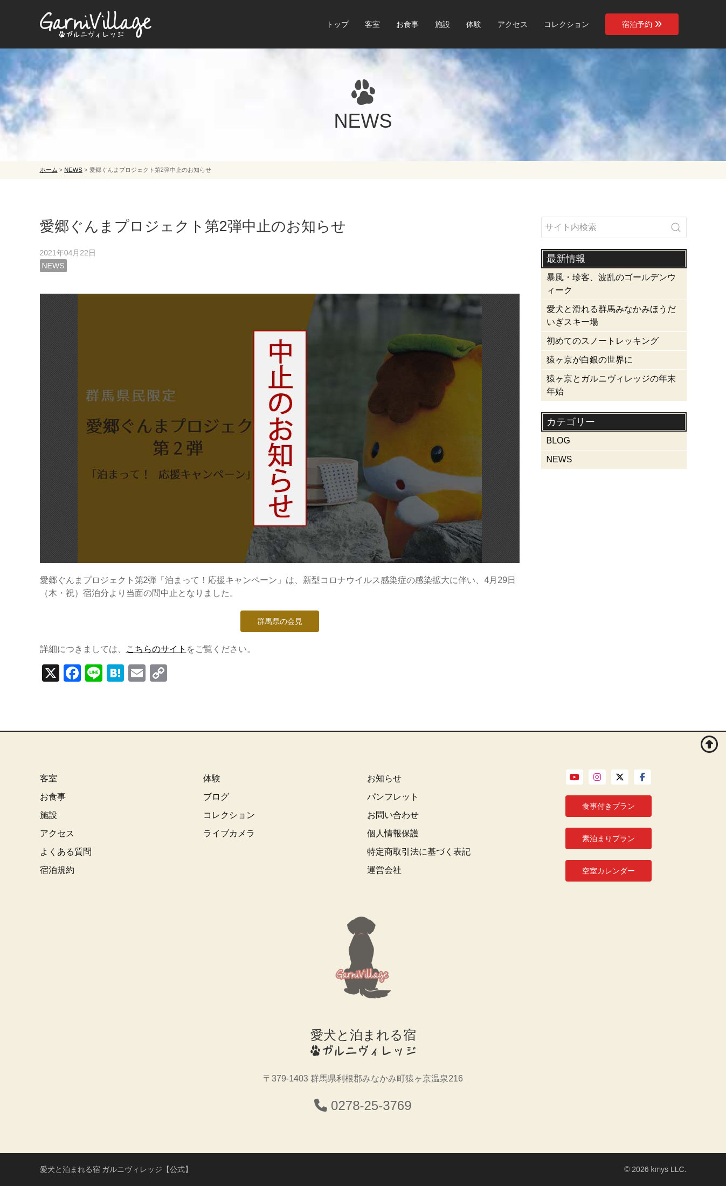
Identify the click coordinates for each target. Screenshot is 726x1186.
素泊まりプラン (608, 838)
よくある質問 (66, 851)
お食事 (407, 24)
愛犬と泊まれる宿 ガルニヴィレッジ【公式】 (116, 1169)
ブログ (216, 796)
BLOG (558, 440)
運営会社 (384, 870)
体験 (473, 24)
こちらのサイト (156, 649)
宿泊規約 (57, 870)
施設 (442, 24)
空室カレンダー (608, 870)
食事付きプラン (608, 806)
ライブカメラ (229, 833)
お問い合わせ (393, 815)
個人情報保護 (393, 833)
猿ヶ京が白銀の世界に (590, 359)
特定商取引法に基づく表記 (419, 851)
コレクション (566, 24)
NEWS (53, 265)
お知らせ (384, 778)
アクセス (512, 24)
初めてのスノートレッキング (603, 340)
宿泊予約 (641, 24)
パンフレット (393, 796)
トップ (337, 24)
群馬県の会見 (279, 621)
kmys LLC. (668, 1169)
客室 (372, 24)
